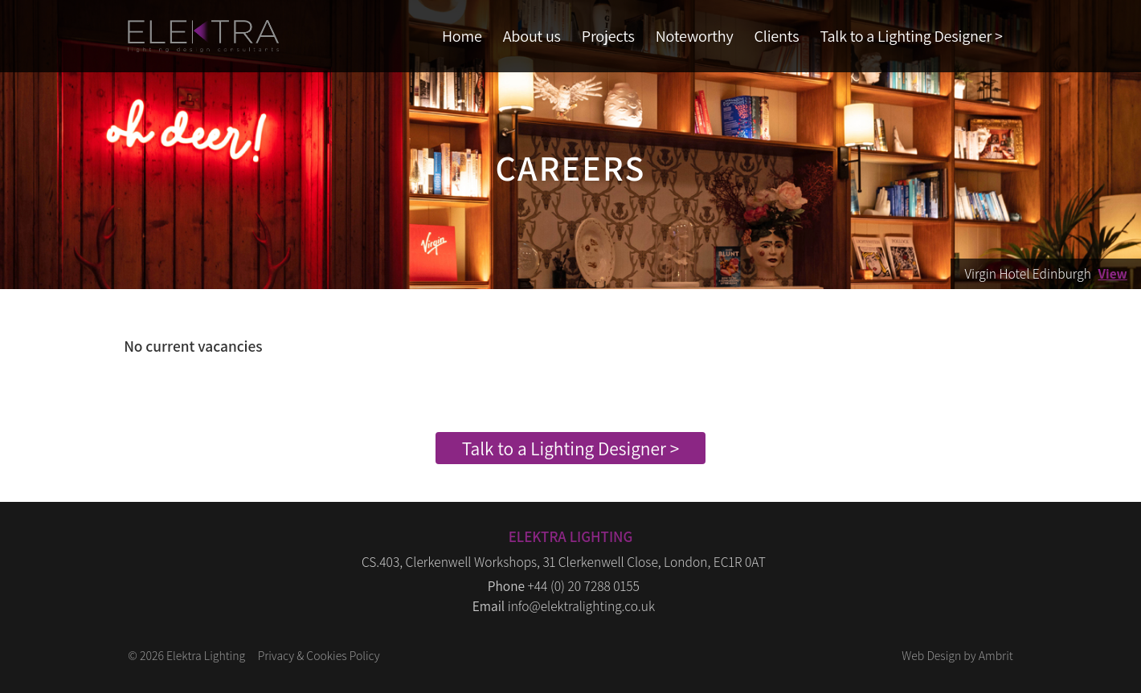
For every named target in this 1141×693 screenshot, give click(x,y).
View (1112, 273)
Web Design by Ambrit (957, 655)
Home (462, 36)
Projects (608, 36)
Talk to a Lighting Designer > (911, 36)
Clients (777, 36)
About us (532, 36)
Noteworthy (695, 36)
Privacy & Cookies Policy (319, 655)
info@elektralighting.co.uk (581, 606)
